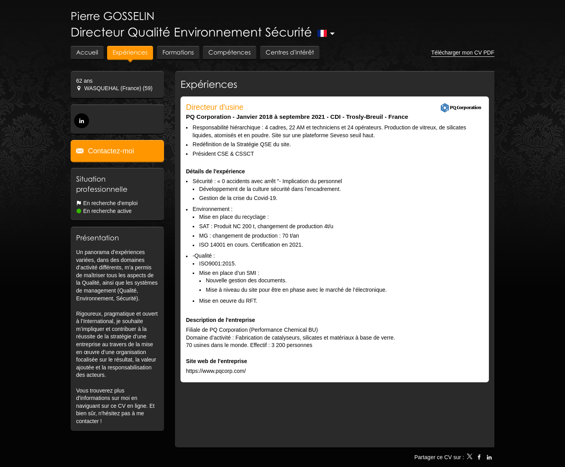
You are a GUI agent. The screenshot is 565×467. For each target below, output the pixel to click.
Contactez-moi (110, 151)
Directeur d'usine (214, 107)
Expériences (208, 84)
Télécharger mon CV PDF (462, 52)
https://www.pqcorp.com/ (216, 371)
